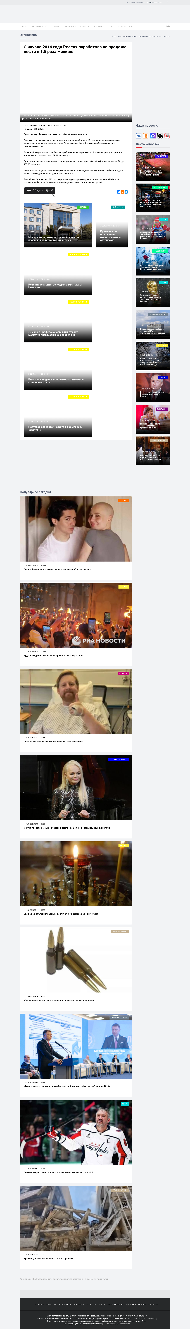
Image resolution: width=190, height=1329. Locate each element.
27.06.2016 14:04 (36, 279)
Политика (56, 27)
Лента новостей (39, 27)
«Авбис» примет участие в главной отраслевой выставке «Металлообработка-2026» (67, 1086)
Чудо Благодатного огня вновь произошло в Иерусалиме (53, 655)
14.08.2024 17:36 (36, 232)
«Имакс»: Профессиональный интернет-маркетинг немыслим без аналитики (53, 333)
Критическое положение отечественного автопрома (110, 236)
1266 (159, 452)
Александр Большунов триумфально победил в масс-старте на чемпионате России (152, 235)
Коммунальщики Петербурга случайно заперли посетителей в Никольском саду (150, 361)
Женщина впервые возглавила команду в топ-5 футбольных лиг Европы (150, 298)
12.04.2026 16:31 (148, 197)
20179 (48, 421)
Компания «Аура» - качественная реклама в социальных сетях (56, 381)
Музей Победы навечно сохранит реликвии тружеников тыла (151, 426)
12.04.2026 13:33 (148, 355)
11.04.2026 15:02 (31, 1169)
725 (159, 262)
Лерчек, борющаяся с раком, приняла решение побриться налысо (57, 569)
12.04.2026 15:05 (148, 292)
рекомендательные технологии (116, 1324)
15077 (48, 327)
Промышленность (149, 36)
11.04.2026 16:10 (31, 652)
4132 (42, 996)
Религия (123, 587)
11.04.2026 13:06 (31, 824)
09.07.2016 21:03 (54, 125)
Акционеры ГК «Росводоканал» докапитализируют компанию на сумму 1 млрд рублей (64, 1279)
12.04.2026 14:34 (148, 325)
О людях (123, 501)
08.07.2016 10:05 (36, 374)
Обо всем (162, 346)
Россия (23, 27)
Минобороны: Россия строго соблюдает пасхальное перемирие (150, 457)
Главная (39, 1304)
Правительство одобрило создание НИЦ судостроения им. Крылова (152, 331)
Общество (85, 27)
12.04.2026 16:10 (148, 229)
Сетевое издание (106, 1316)
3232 (42, 1169)
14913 (48, 374)
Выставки (161, 409)
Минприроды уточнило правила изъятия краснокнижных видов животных (53, 239)
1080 (159, 167)
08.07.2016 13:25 (108, 226)
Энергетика (116, 36)
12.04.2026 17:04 (148, 167)
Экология (83, 207)
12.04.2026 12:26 (148, 420)
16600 (48, 279)
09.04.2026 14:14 (31, 996)
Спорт (111, 27)
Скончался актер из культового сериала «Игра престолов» (54, 741)
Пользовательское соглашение (142, 1318)
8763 (42, 824)
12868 (43, 652)
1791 (159, 229)
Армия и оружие (120, 932)
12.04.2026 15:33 (148, 262)
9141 (42, 738)
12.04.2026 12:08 (148, 452)
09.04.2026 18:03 (31, 1082)
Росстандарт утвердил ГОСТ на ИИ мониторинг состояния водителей (151, 173)
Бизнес (166, 36)
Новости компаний (78, 254)
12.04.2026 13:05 (148, 389)
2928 (42, 1255)
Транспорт (136, 36)
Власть (163, 377)
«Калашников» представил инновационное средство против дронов (59, 1000)
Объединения (159, 188)
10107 (48, 232)
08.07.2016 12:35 (36, 421)
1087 (159, 292)
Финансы (126, 36)
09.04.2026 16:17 (31, 738)
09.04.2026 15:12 (31, 1255)
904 (159, 420)
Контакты (153, 1304)
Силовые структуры (118, 759)
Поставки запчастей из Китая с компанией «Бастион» (55, 428)
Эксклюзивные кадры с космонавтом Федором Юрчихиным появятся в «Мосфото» (151, 203)
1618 (159, 389)
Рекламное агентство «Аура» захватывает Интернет (55, 286)
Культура (99, 27)
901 (159, 325)
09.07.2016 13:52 (36, 327)
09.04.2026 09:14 (31, 910)
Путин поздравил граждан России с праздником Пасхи (152, 394)
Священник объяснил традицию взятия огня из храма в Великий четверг (61, 914)
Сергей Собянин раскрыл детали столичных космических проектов (151, 268)
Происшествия (125, 27)
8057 (42, 910)
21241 (43, 565)
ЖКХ (160, 36)
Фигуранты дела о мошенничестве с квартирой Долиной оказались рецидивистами (67, 828)
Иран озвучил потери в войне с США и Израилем (48, 1258)
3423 (42, 1082)
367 (159, 197)
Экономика (70, 27)
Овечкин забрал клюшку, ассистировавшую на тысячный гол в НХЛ (58, 1172)
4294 (119, 226)
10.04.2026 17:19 (31, 565)
